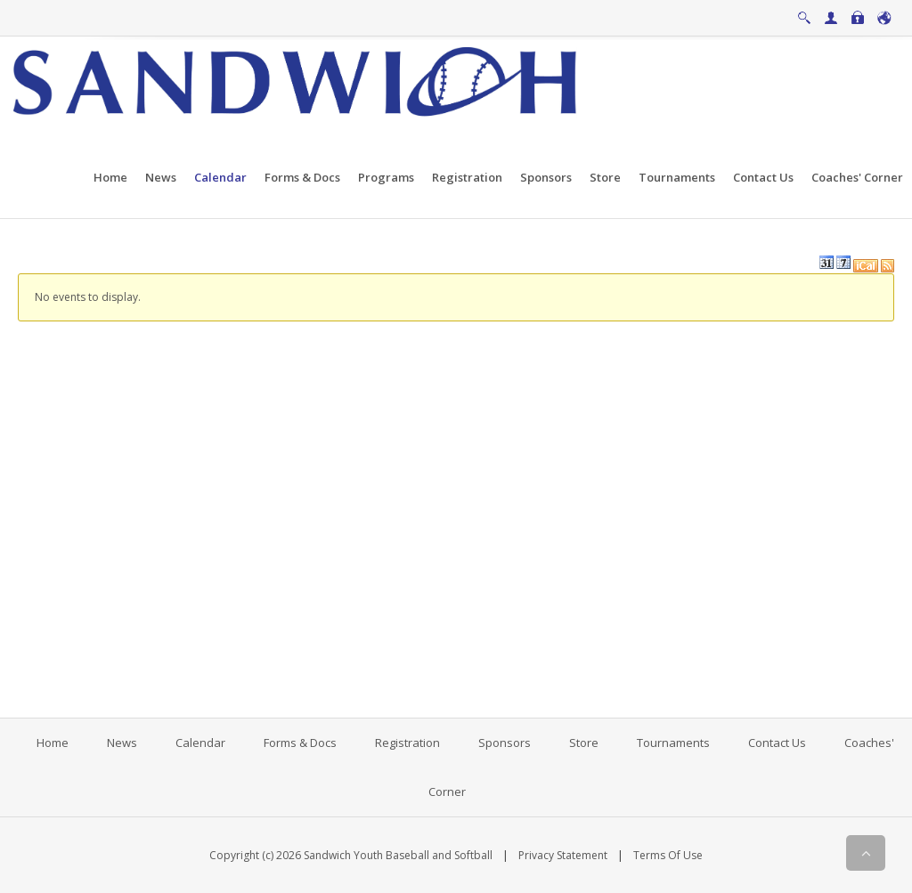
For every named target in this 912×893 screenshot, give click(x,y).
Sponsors (504, 743)
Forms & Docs (300, 743)
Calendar (200, 743)
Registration (407, 743)
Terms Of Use (668, 855)
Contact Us (777, 743)
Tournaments (673, 743)
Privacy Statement (562, 855)
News (122, 743)
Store (583, 743)
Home (53, 743)
